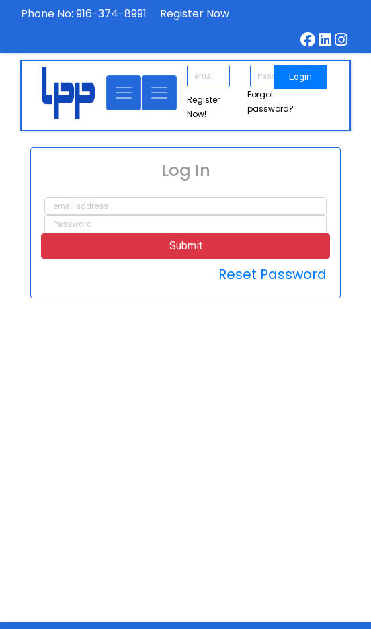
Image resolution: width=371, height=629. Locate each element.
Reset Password (272, 274)
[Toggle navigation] (123, 92)
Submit (185, 245)
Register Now (194, 14)
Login (300, 76)
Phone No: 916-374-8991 (84, 14)
